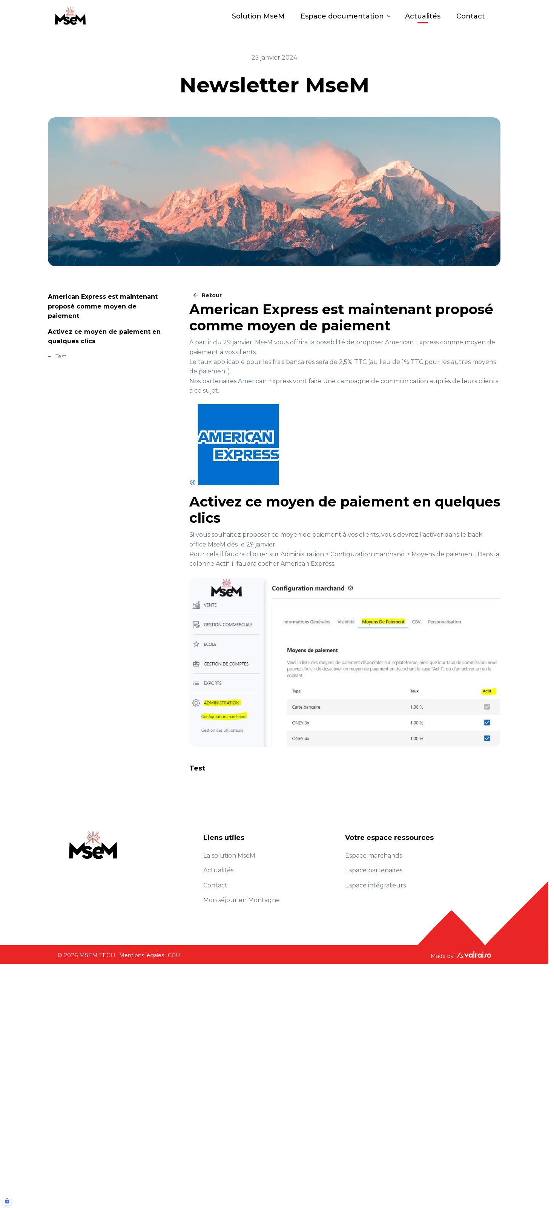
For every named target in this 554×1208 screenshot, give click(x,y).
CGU (174, 955)
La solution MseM (229, 855)
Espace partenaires (373, 870)
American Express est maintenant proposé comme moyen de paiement (103, 306)
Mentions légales (141, 955)
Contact (470, 22)
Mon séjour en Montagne (241, 900)
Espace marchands (373, 855)
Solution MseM (258, 22)
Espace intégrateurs (375, 885)
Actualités (422, 22)
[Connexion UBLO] (7, 1201)
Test (60, 356)
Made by (461, 955)
